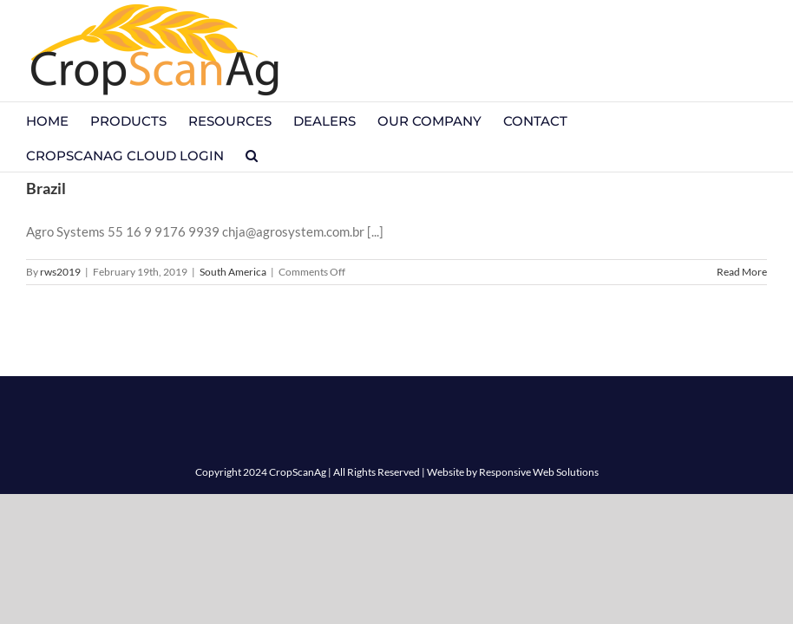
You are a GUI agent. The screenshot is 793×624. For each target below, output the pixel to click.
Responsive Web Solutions (539, 471)
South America (233, 271)
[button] (252, 154)
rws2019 (60, 271)
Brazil (46, 188)
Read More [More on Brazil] (742, 271)
